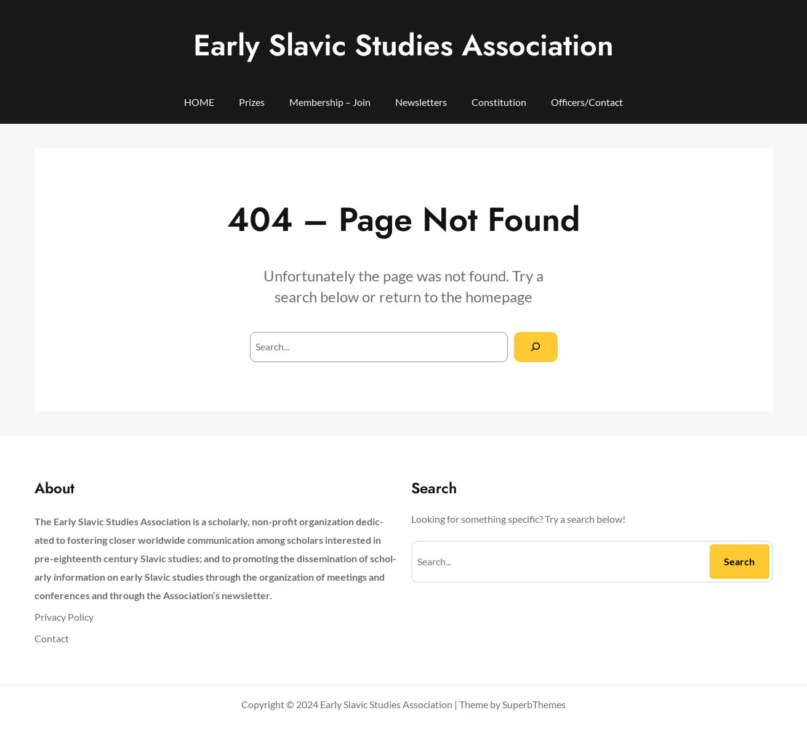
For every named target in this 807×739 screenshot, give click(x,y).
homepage (498, 296)
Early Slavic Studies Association (403, 45)
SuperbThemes (534, 704)
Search (739, 561)
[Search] (536, 347)
